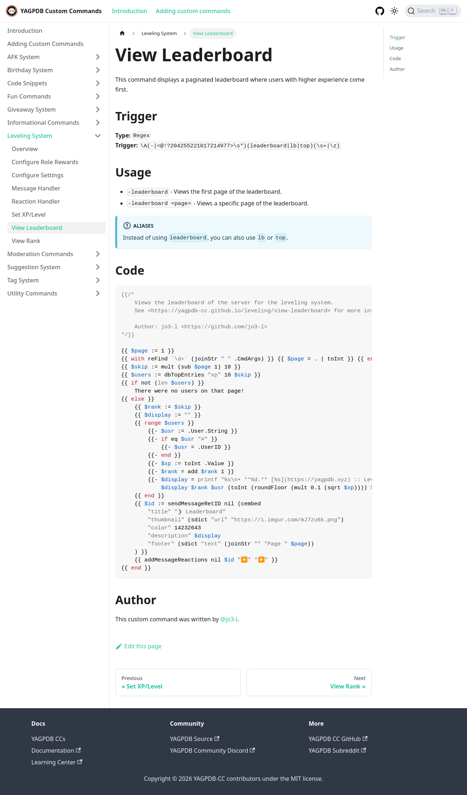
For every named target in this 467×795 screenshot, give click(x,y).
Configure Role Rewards (45, 162)
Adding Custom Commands (45, 44)
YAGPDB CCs (48, 739)
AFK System (23, 57)
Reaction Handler (36, 201)
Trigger (397, 37)
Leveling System (29, 136)
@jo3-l (229, 619)
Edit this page (138, 646)
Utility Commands (32, 293)
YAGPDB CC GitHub (338, 739)
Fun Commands (29, 96)
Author (397, 69)
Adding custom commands (193, 11)
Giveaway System (31, 109)
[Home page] (122, 33)
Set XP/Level (29, 215)
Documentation (56, 750)
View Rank (26, 241)
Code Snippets (27, 83)
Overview (25, 149)
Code (395, 58)
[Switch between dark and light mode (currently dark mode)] (394, 11)
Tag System (23, 280)
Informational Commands (43, 123)
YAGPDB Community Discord (212, 750)
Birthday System (30, 70)
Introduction (129, 11)
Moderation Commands (40, 254)
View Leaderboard (37, 228)
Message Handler (36, 188)
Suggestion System (34, 267)
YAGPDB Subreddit (337, 750)
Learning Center (56, 762)
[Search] (433, 11)
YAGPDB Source (194, 739)
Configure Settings (37, 175)
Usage (397, 48)
